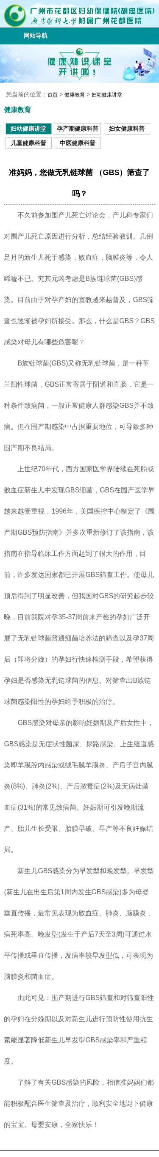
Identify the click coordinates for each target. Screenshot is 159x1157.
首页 (52, 95)
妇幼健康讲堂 (107, 95)
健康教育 (74, 95)
